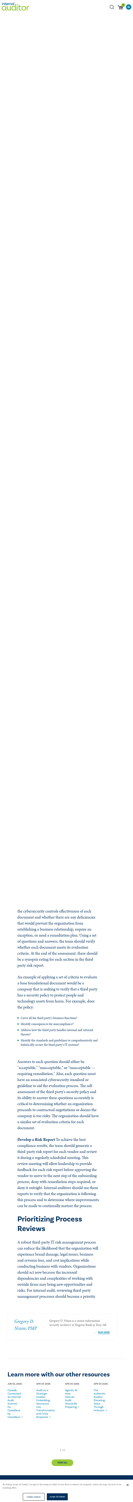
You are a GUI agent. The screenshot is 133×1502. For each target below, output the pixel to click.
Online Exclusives (16, 129)
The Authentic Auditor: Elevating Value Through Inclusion (99, 1397)
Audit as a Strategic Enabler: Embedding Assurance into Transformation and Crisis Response (43, 1401)
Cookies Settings (34, 1496)
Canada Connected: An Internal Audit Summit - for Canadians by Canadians (14, 1401)
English (51, 129)
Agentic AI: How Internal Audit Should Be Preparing (71, 1396)
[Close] (127, 1485)
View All (62, 1459)
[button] (60, 1447)
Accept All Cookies (57, 1496)
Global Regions (36, 129)
